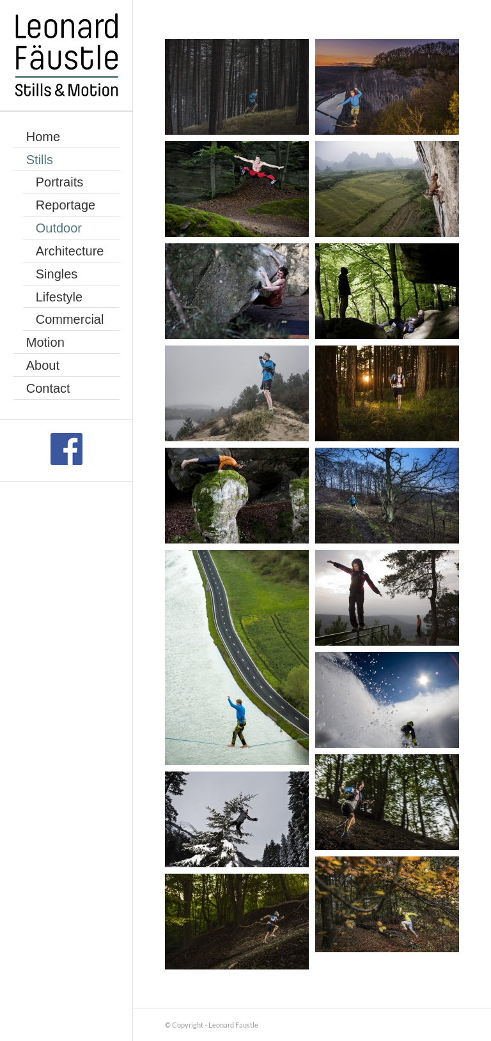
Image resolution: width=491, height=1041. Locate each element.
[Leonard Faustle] (66, 55)
